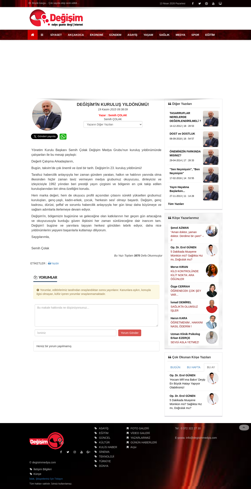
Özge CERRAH (180, 286)
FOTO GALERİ (140, 428)
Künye (37, 473)
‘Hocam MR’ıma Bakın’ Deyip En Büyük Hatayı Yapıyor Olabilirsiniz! (187, 383)
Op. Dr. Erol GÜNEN (183, 247)
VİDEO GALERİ (140, 433)
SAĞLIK (164, 34)
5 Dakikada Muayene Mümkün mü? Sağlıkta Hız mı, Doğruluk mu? (187, 255)
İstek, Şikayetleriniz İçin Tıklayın (46, 478)
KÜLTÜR (104, 442)
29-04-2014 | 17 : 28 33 (182, 160)
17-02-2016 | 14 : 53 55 (182, 178)
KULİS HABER (108, 447)
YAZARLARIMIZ (140, 437)
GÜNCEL (104, 437)
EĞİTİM (210, 34)
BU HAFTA (193, 367)
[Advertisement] (125, 69)
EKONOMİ (96, 34)
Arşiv (133, 447)
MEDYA (180, 34)
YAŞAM (148, 34)
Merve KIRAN (179, 266)
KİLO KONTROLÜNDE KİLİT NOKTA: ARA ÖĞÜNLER (185, 275)
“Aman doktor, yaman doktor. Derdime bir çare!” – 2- (187, 236)
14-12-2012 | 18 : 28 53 (182, 126)
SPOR (195, 34)
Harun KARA (179, 318)
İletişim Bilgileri (43, 469)
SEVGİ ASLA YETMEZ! (185, 342)
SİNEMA (104, 451)
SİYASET (56, 34)
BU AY (211, 367)
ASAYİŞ (132, 34)
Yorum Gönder (130, 332)
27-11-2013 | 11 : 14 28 (182, 196)
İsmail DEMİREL (181, 302)
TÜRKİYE (105, 461)
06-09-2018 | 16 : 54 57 (182, 138)
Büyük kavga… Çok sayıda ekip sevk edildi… (54, 3)
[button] (42, 35)
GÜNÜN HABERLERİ (144, 442)
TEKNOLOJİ (106, 456)
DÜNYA (103, 465)
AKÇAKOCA (76, 34)
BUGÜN (175, 367)
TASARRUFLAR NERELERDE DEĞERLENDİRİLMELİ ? (185, 117)
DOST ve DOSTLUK (182, 133)
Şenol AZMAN (180, 227)
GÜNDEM (115, 34)
